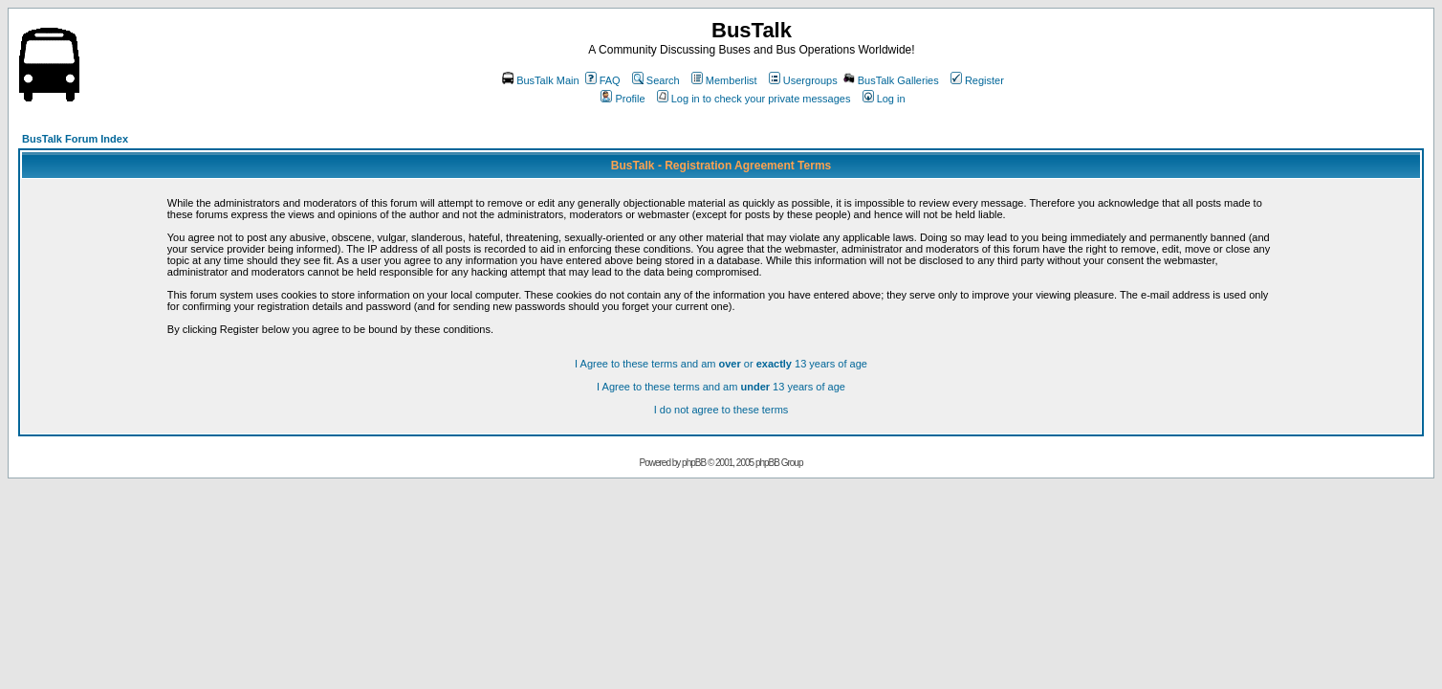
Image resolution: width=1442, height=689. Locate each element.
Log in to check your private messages (754, 98)
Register (977, 80)
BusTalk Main (540, 80)
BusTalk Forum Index (75, 138)
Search (656, 80)
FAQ (603, 80)
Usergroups (803, 80)
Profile (623, 98)
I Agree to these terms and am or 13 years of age (721, 363)
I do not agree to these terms (721, 409)
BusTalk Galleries (891, 80)
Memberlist (724, 80)
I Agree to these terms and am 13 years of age (721, 386)
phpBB (694, 462)
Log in (884, 98)
